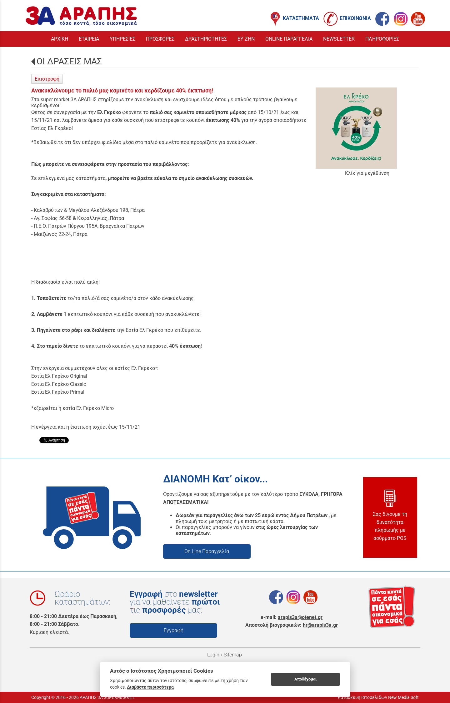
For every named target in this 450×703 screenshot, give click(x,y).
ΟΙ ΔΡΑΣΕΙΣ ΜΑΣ (69, 61)
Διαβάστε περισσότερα (150, 687)
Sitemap (233, 655)
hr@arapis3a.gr (320, 625)
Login (213, 655)
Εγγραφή (173, 630)
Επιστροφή (47, 79)
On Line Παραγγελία (206, 551)
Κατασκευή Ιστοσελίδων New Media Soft (378, 697)
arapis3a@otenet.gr (300, 617)
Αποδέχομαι (305, 679)
